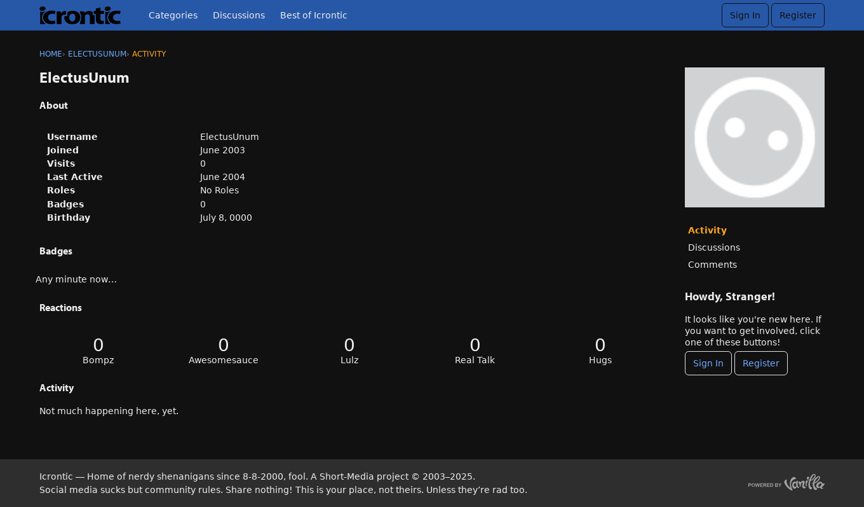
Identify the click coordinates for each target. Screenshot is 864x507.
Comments (712, 265)
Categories (173, 15)
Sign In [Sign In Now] (708, 363)
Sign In (745, 15)
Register (798, 15)
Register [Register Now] (761, 363)
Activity (707, 230)
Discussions (239, 15)
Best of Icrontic (314, 15)
